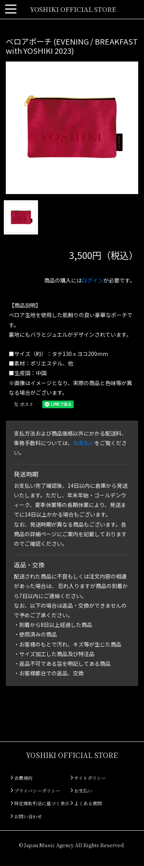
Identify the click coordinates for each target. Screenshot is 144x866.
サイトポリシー (88, 778)
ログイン (92, 280)
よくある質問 (86, 803)
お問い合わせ (26, 816)
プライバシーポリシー (35, 790)
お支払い (83, 443)
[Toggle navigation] (11, 9)
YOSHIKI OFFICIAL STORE (73, 9)
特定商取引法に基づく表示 (40, 803)
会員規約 (22, 778)
